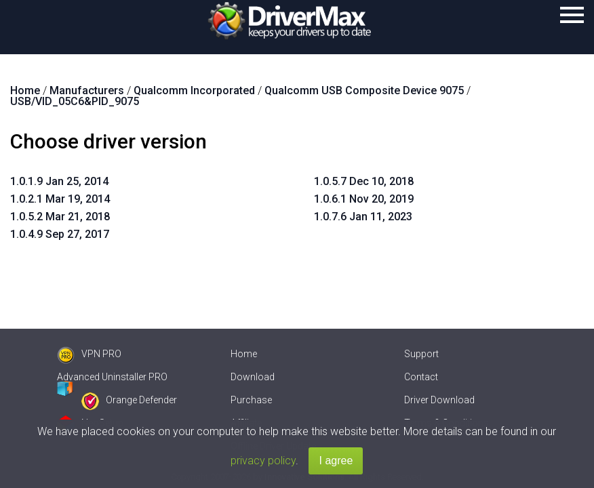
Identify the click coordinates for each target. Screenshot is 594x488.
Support (421, 354)
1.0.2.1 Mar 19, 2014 (60, 198)
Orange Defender (129, 400)
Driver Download (439, 400)
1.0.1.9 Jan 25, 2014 (59, 181)
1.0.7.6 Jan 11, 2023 (363, 216)
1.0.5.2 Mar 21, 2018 (60, 216)
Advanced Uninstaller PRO (112, 377)
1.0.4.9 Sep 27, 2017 (59, 234)
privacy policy (263, 460)
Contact (421, 377)
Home (244, 354)
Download (253, 377)
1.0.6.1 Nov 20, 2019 (364, 198)
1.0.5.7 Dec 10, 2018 (364, 181)
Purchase (251, 400)
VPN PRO (89, 354)
